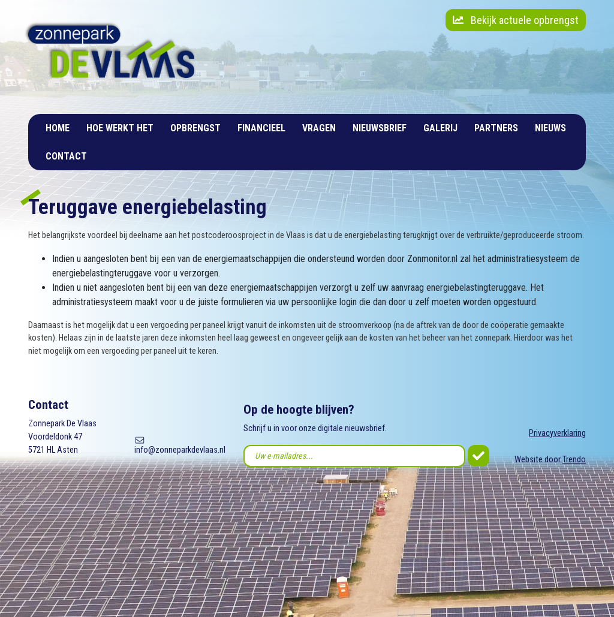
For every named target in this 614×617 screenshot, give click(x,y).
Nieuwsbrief (380, 128)
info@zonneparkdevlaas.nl (179, 450)
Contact (66, 156)
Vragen (319, 128)
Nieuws (550, 128)
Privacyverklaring (557, 433)
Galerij (440, 128)
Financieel (261, 128)
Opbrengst (195, 128)
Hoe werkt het (120, 128)
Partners (496, 128)
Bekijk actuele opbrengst (516, 20)
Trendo (574, 460)
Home (58, 128)
